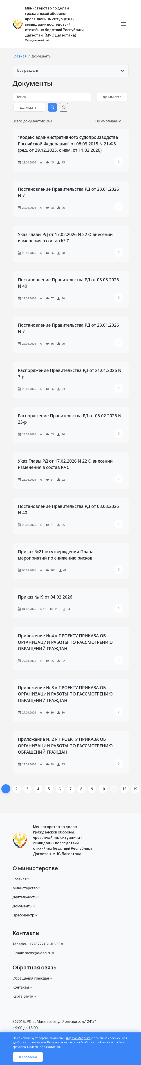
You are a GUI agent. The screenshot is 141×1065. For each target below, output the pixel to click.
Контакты (22, 987)
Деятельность (26, 897)
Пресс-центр (25, 915)
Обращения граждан (33, 978)
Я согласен (28, 1057)
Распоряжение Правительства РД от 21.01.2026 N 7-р (69, 373)
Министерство (27, 888)
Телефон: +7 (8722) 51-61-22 (38, 943)
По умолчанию (108, 121)
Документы (24, 906)
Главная (20, 56)
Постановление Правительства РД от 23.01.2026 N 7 (68, 192)
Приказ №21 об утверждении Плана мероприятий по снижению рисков (56, 555)
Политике (53, 1047)
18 (124, 788)
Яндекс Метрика (78, 1038)
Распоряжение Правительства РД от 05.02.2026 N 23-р (69, 419)
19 (135, 788)
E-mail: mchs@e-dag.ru (34, 952)
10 (103, 788)
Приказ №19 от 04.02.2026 (45, 597)
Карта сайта (25, 996)
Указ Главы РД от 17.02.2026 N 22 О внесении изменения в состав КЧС (65, 238)
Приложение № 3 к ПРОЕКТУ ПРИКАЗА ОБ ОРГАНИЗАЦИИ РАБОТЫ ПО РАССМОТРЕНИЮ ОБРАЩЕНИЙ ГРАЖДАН (65, 694)
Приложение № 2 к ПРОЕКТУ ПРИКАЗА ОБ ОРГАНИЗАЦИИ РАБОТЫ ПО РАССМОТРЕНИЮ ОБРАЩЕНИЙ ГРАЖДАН (65, 745)
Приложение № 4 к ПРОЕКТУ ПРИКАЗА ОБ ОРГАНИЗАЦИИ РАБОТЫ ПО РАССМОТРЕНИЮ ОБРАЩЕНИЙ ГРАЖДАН (65, 642)
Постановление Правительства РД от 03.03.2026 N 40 (68, 283)
